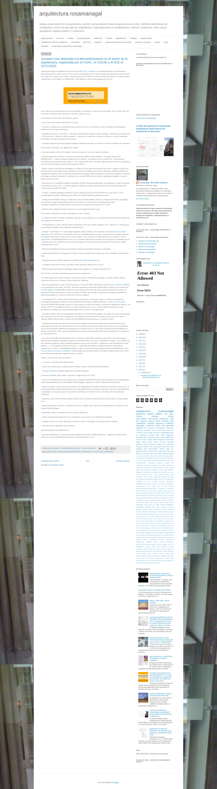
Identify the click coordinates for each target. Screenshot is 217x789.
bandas (171, 467)
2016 (141, 357)
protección (139, 544)
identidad (139, 509)
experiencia (160, 423)
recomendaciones (83, 38)
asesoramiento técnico (151, 467)
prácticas (139, 451)
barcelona (140, 414)
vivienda (109, 38)
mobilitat (152, 525)
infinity (164, 509)
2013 (141, 347)
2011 (141, 341)
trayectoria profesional (154, 558)
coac (166, 414)
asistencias (98, 38)
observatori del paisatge (158, 530)
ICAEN (162, 456)
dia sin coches (152, 491)
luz (163, 521)
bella (161, 470)
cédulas (149, 439)
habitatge (147, 507)
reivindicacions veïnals (143, 546)
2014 (141, 350)
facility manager (162, 500)
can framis (154, 474)
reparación (164, 546)
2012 (141, 344)
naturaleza (147, 528)
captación (161, 474)
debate (155, 439)
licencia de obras (142, 446)
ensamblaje (157, 493)
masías (151, 523)
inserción (138, 511)
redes (168, 451)
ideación (160, 444)
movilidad (162, 525)
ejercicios (171, 491)
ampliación (170, 423)
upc (159, 560)
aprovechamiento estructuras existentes (149, 463)
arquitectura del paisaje (158, 465)
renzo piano (156, 546)
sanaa (157, 549)
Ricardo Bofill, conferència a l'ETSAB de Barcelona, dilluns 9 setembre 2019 (161, 575)
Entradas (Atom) (57, 465)
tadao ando (149, 556)
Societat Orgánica (47, 290)
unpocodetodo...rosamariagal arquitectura (152, 419)
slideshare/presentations (147, 249)
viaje (151, 453)
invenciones (166, 511)
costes (149, 486)
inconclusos (157, 509)
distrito (144, 442)
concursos (60, 38)
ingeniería (98, 42)
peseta (150, 535)
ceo (137, 479)
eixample (155, 416)
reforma (171, 416)
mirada (144, 525)
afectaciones (162, 458)
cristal (153, 486)
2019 (141, 363)
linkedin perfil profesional (147, 244)
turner (148, 560)
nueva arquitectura (142, 530)
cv (162, 486)
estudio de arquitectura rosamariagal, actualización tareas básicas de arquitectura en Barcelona (153, 128)
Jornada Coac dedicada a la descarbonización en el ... (150, 376)
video (160, 453)
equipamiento (152, 495)
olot (168, 530)
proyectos (156, 432)
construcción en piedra (158, 484)
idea (163, 430)
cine (164, 479)
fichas (142, 502)
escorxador (159, 495)
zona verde (156, 563)
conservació (146, 484)
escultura (139, 498)
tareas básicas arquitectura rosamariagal (67, 46)
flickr (151, 502)
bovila (160, 472)
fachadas (170, 442)
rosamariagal (166, 411)
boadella (154, 472)
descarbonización (87, 451)
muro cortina (140, 528)
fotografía (44, 46)
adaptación (170, 435)
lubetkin (160, 521)
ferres (138, 502)
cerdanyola (142, 479)
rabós (144, 451)
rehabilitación (141, 423)
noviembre (145, 373)
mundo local (170, 525)
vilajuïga (165, 453)
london (155, 521)
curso (158, 486)
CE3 (158, 456)
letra (142, 521)
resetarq (171, 546)
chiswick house (157, 479)
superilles (139, 428)
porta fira (167, 537)
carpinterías (139, 477)
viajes (155, 453)
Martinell (151, 428)
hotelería (171, 507)
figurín (147, 502)
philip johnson (159, 535)
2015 (141, 354)
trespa (172, 558)
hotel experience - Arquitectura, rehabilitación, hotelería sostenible (161, 658)
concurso (139, 439)
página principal (47, 38)
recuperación (161, 451)
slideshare (170, 551)
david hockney (169, 486)
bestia (165, 470)
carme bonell (169, 474)
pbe (146, 535)
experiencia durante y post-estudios (118, 42)
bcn (137, 421)
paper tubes (155, 532)
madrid (167, 521)
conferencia (150, 426)
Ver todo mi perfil (142, 199)
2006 (148, 456)
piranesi (171, 535)
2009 (141, 334)
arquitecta (139, 437)
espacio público (146, 38)
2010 (141, 337)
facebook (154, 500)
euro (149, 500)
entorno (163, 493)
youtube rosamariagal (146, 252)
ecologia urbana (162, 491)
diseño (158, 426)
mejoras (159, 523)
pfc (153, 535)
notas (159, 528)
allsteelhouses (155, 460)
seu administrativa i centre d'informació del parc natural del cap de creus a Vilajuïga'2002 (161, 640)
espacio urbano (154, 421)
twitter (156, 560)
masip (142, 523)
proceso (156, 542)
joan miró (142, 514)
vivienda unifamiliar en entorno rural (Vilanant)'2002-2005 (161, 695)
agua (140, 460)
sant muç (163, 549)
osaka (172, 530)
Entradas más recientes (50, 461)
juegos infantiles (164, 516)
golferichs (139, 444)
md (155, 523)
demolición (170, 488)
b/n (163, 467)
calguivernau (146, 474)
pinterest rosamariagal (146, 247)
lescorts (138, 521)
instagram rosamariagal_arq (148, 241)
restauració (139, 549)
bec (158, 470)
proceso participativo (167, 542)
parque (166, 532)
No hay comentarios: (89, 448)
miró (148, 525)
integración (153, 511)
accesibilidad (140, 458)
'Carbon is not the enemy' (116, 302)
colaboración (170, 479)
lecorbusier (170, 444)
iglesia (145, 509)
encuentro (162, 442)
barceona (143, 470)
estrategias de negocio (160, 498)
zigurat (151, 563)
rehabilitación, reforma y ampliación (54, 42)
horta (153, 507)
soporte (161, 553)
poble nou (170, 449)
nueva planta (157, 446)
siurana (165, 551)
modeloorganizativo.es (90, 260)
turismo (143, 560)
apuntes (167, 463)
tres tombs (165, 558)
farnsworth (170, 500)
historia (146, 444)
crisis (144, 439)
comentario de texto (143, 481)
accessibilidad (148, 458)
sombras (155, 553)
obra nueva (166, 446)
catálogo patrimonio (168, 477)
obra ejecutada (168, 426)
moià (157, 525)
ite (164, 444)
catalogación (157, 477)
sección (143, 551)
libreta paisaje (148, 521)
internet (160, 511)
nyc (149, 530)
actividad (155, 458)
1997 (157, 435)
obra (172, 421)
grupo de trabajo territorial (157, 504)
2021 (141, 366)
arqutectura (139, 467)
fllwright (156, 502)
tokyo (168, 556)
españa (144, 498)
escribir (165, 495)
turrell (151, 560)
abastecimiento (169, 456)
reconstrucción (152, 451)
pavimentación (153, 449)
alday (149, 460)
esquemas (150, 498)
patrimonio (87, 42)
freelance (162, 502)
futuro (167, 502)
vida (165, 560)
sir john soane (158, 551)
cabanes (138, 474)
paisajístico (148, 532)
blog (150, 472)
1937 (137, 456)
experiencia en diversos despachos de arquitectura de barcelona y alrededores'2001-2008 (161, 732)
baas (166, 467)
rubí (154, 549)
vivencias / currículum (143, 42)
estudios (71, 38)
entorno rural (170, 493)
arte (145, 437)
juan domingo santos (152, 516)
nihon (150, 446)
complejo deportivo (158, 481)
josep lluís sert (165, 514)
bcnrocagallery (160, 428)
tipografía (163, 556)
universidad (75, 42)
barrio (158, 437)
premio (145, 539)
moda (166, 42)
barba (138, 470)
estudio (145, 500)
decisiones (162, 488)
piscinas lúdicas (141, 537)
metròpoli (164, 523)
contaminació (170, 484)
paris (145, 449)
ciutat (162, 437)
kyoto (164, 518)
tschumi (138, 560)
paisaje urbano (140, 532)
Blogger (116, 782)
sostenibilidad (108, 451)
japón (137, 514)
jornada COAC (98, 451)
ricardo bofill (148, 549)
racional (159, 544)
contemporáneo (140, 486)
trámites (151, 435)
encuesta (143, 493)
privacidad (149, 542)
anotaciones (170, 460)
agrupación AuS (50, 451)
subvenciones (169, 553)
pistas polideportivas (152, 537)
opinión (157, 42)
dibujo (138, 442)
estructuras (170, 498)
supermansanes (141, 556)
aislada (145, 460)
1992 (141, 456)
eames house (153, 442)
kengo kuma (152, 518)
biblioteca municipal (142, 472)
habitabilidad (140, 507)
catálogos (133, 38)
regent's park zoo (168, 544)
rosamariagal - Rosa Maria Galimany (153, 183)
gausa (146, 504)
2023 (141, 370)
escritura (171, 495)
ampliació (163, 460)
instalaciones (146, 511)
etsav (172, 414)
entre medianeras (141, 495)
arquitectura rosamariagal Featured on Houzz (156, 264)
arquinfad (147, 465)
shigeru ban (149, 551)
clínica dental (156, 430)
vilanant (171, 453)
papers (162, 532)
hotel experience (161, 507)
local (167, 430)
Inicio (88, 461)
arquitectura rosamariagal (70, 14)
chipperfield (149, 479)
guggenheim (170, 504)
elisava (138, 493)
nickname (154, 528)
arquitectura (143, 411)
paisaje (150, 432)
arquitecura (170, 465)
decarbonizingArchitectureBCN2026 (69, 451)
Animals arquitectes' (49, 371)
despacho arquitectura (166, 439)
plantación (161, 537)
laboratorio (170, 518)
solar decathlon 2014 (143, 553)
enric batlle (150, 493)
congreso (143, 421)
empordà (151, 423)
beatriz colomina (152, 470)
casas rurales (148, 477)
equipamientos (121, 38)
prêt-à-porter (146, 544)
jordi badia (149, 514)
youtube (146, 563)
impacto (150, 509)
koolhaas (159, 518)
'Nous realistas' (116, 285)
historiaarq (152, 444)
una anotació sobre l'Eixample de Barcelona (154, 590)
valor (162, 560)
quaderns (154, 544)
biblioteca (171, 470)
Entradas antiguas (123, 461)
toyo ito (144, 558)
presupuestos (153, 539)
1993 (144, 456)
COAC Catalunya (89, 71)
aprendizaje (140, 426)
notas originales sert (167, 528)
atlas (160, 467)
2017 (141, 360)
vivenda (141, 563)
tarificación (157, 556)
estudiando (139, 500)
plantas (162, 449)
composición (169, 437)
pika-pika (165, 535)
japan (172, 511)
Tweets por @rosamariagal (146, 118)
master (147, 523)
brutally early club (168, 472)
